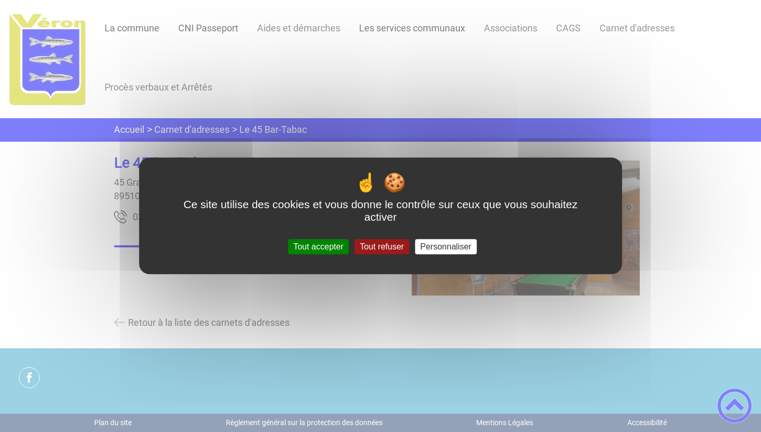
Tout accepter (318, 246)
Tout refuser (381, 246)
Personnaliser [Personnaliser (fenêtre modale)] (445, 246)
